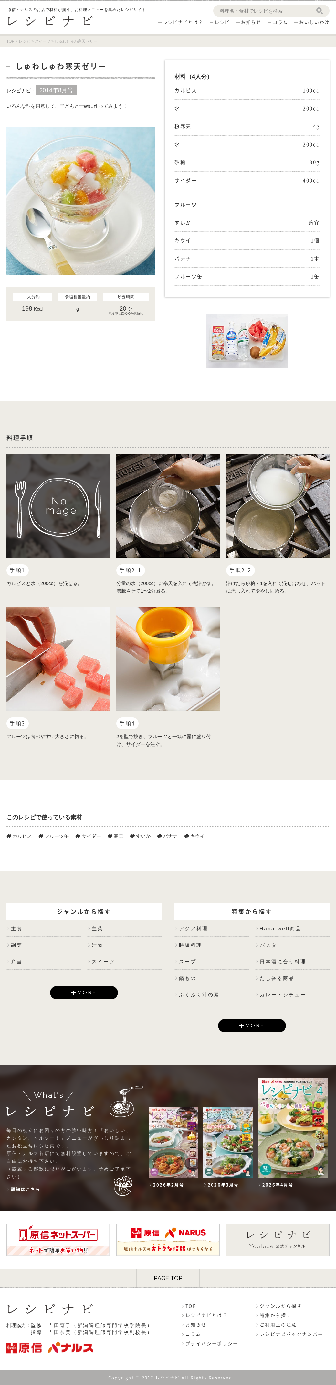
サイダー (88, 836)
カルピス (19, 836)
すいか (140, 836)
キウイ (194, 836)
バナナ (167, 836)
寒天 (115, 836)
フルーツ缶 (53, 836)
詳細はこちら (25, 1189)
